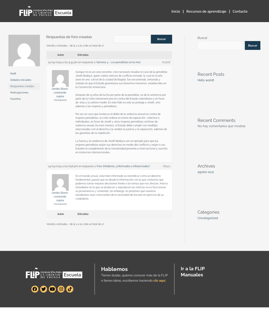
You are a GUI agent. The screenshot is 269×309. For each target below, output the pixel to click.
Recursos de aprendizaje (206, 11)
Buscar (202, 38)
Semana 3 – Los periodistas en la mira (118, 63)
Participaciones (19, 92)
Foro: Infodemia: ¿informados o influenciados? (123, 167)
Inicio (175, 11)
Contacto (240, 11)
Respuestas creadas (22, 86)
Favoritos (15, 98)
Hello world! (206, 81)
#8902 (166, 167)
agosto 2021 (206, 172)
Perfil (13, 73)
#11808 (166, 63)
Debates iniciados (20, 80)
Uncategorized (208, 218)
